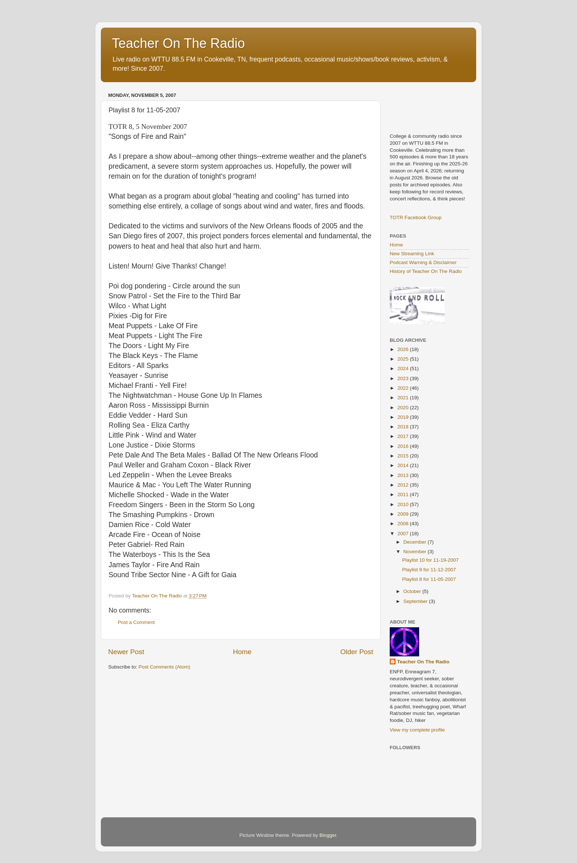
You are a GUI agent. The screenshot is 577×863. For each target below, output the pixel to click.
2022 (403, 388)
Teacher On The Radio (178, 43)
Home (242, 652)
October (412, 591)
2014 (403, 465)
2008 (403, 523)
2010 (403, 504)
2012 (403, 485)
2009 (403, 514)
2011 (403, 494)
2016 (403, 446)
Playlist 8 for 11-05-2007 (429, 579)
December (415, 542)
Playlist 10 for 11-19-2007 (430, 560)
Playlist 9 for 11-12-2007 (429, 569)
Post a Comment (136, 622)
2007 (403, 533)
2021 (403, 397)
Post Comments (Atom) (164, 667)
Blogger (327, 835)
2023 (403, 378)
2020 (403, 407)
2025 (403, 359)
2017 (403, 436)
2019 (403, 417)
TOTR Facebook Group (416, 217)
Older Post (356, 652)
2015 (403, 456)
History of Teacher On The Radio (426, 271)
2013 (403, 475)
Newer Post (126, 652)
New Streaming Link (412, 253)
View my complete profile (417, 730)
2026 (403, 349)
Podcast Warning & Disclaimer (423, 262)
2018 (403, 426)
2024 (403, 368)
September (416, 601)
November (415, 551)
